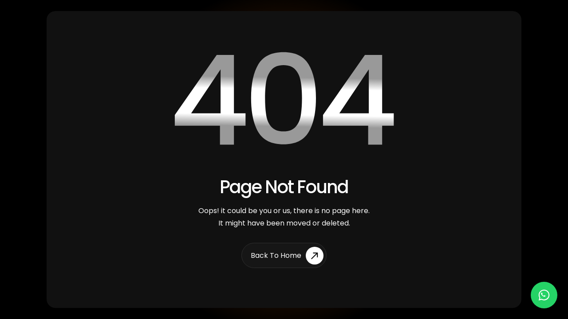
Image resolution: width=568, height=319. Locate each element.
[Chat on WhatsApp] (544, 295)
